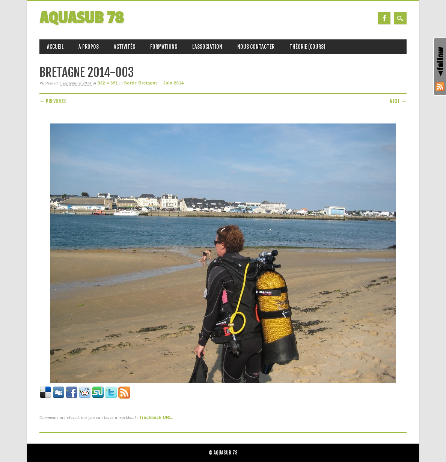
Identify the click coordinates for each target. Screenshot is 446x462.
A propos (88, 47)
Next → (398, 101)
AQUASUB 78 (81, 18)
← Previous (52, 101)
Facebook (384, 18)
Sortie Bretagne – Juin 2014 (154, 83)
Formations (163, 47)
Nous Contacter (255, 47)
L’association (207, 47)
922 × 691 (108, 83)
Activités (124, 47)
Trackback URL (155, 417)
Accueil (55, 47)
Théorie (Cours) (307, 47)
